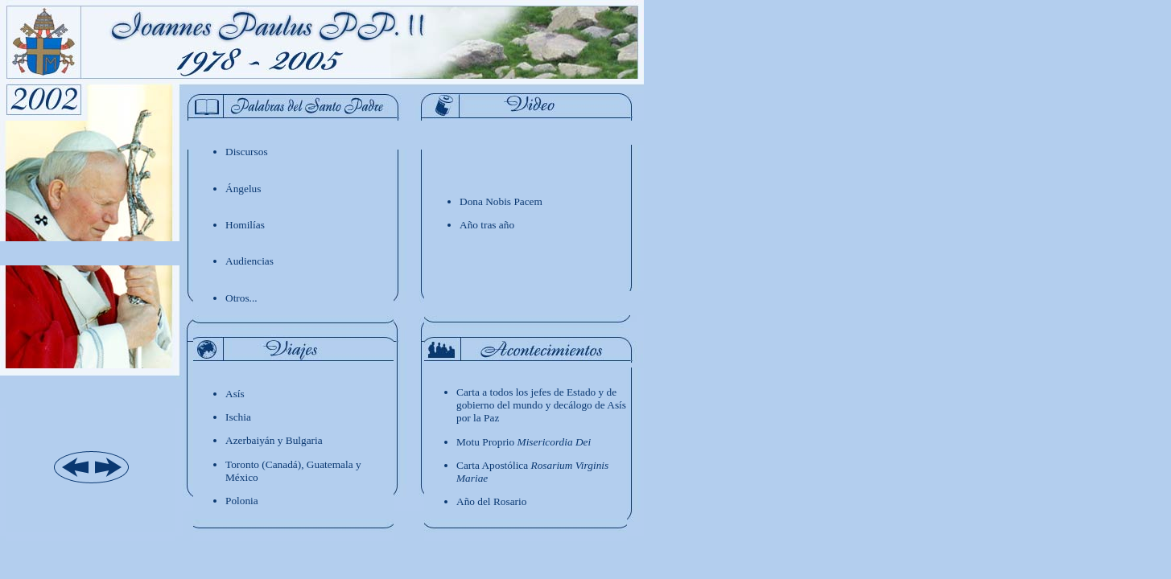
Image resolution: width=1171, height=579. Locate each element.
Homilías (245, 225)
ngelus (243, 189)
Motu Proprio (523, 442)
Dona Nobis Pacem (501, 201)
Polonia (241, 501)
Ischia (238, 417)
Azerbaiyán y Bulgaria (274, 440)
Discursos (246, 152)
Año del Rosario (491, 501)
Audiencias (249, 261)
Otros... (241, 298)
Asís (235, 394)
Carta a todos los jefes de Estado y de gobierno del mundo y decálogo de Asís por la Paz (541, 405)
